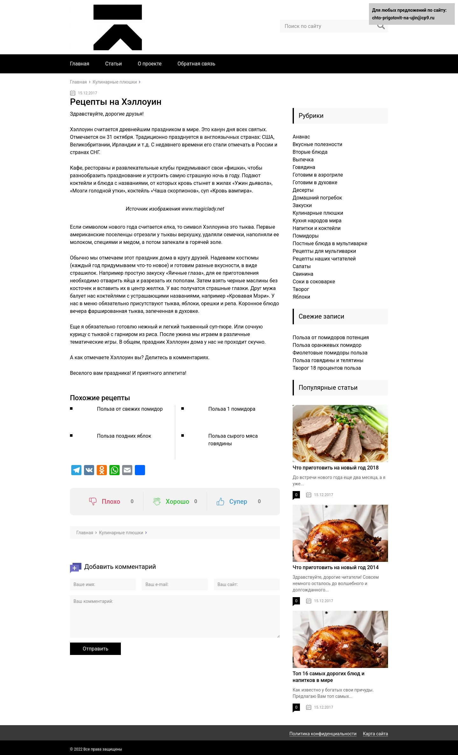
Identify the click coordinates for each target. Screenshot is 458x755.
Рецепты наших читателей (324, 259)
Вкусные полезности (317, 144)
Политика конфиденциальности (323, 733)
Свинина (303, 274)
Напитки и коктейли (317, 228)
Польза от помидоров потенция (331, 337)
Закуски (302, 205)
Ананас (301, 137)
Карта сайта (375, 733)
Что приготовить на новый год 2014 (336, 567)
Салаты (302, 266)
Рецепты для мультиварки (324, 251)
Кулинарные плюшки (318, 213)
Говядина (304, 167)
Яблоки (301, 297)
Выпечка (303, 160)
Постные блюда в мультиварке (330, 243)
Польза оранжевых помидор (327, 345)
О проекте (150, 64)
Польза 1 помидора (231, 409)
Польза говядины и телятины (328, 360)
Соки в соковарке (314, 282)
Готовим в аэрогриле (318, 175)
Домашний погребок (317, 198)
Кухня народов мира (317, 221)
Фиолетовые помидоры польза (330, 353)
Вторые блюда (310, 152)
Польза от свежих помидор (130, 409)
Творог (301, 289)
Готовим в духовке (315, 182)
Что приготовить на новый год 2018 (336, 468)
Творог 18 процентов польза (327, 368)
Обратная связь (196, 64)
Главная (79, 64)
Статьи (113, 64)
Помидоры (306, 236)
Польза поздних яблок (124, 436)
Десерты (303, 190)
